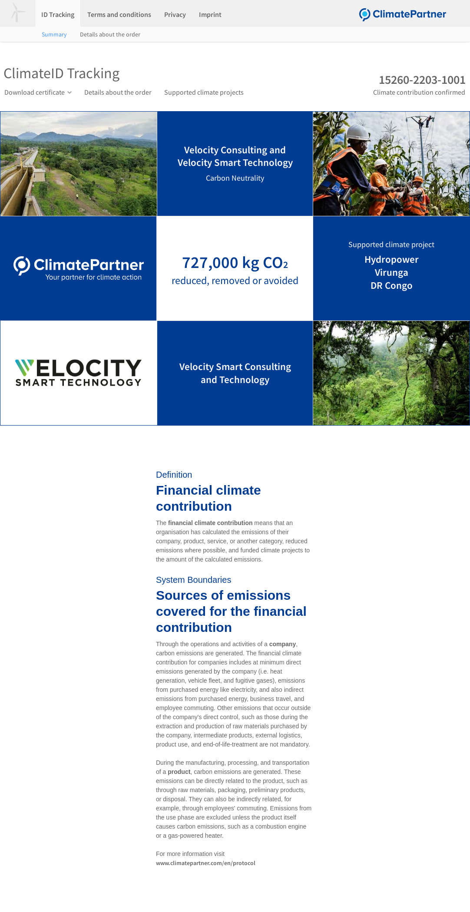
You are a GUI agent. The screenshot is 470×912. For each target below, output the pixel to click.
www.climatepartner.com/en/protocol (205, 863)
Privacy (175, 14)
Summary (54, 34)
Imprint (210, 14)
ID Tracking (57, 14)
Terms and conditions (119, 14)
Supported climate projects (204, 92)
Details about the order (110, 34)
